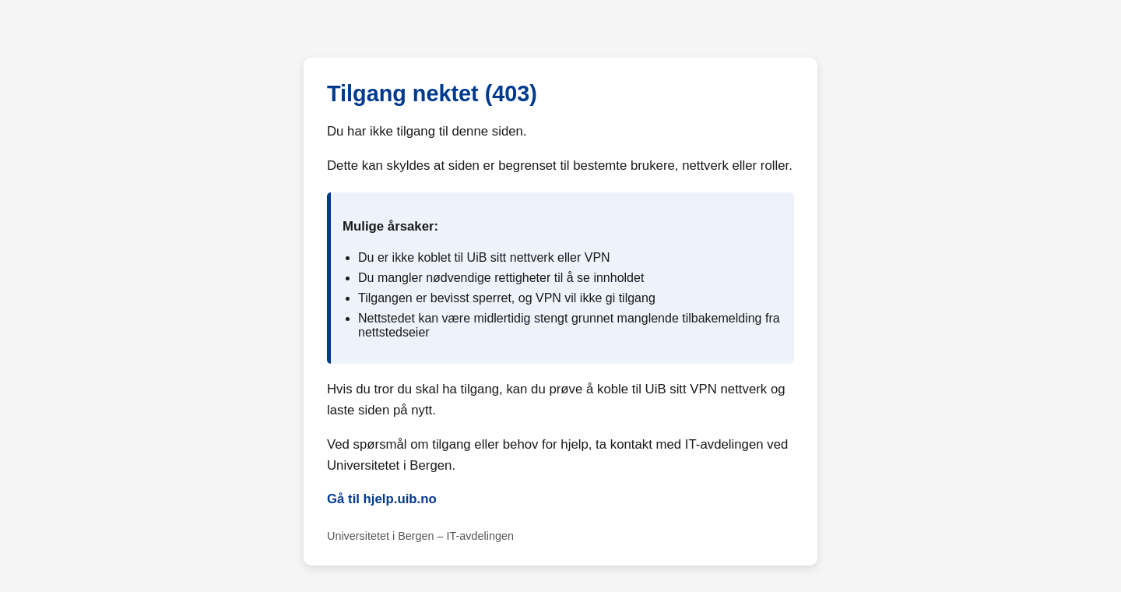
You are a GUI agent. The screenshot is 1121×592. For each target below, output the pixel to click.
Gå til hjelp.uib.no (382, 499)
